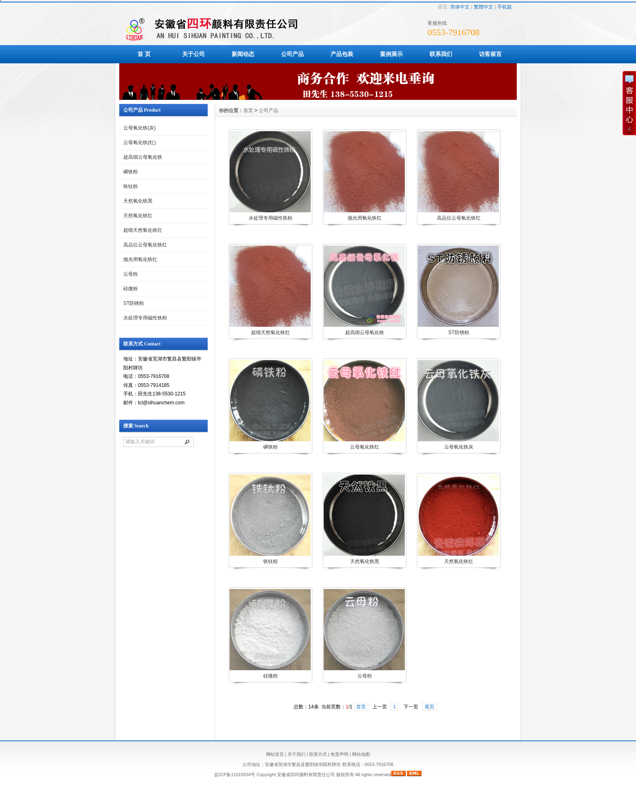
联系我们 (441, 54)
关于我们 (296, 754)
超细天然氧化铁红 (142, 230)
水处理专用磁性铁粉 (145, 318)
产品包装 (342, 54)
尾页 (429, 707)
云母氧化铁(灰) (139, 128)
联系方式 (318, 754)
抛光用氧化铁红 (140, 259)
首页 (248, 110)
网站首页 (275, 754)
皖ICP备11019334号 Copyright (246, 774)
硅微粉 (130, 288)
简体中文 (460, 7)
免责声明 (339, 754)
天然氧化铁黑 (138, 201)
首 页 (144, 54)
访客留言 (490, 54)
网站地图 (361, 754)
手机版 (504, 7)
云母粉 (130, 274)
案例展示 (391, 54)
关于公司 (193, 54)
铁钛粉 (130, 186)
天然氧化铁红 (138, 215)
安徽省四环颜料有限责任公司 (306, 774)
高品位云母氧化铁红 (145, 245)
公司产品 (292, 54)
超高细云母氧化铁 (142, 157)
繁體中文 (483, 7)
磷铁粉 (130, 172)
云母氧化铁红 (364, 447)
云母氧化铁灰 (458, 447)
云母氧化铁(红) (139, 142)
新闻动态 (243, 54)
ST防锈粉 (133, 303)
